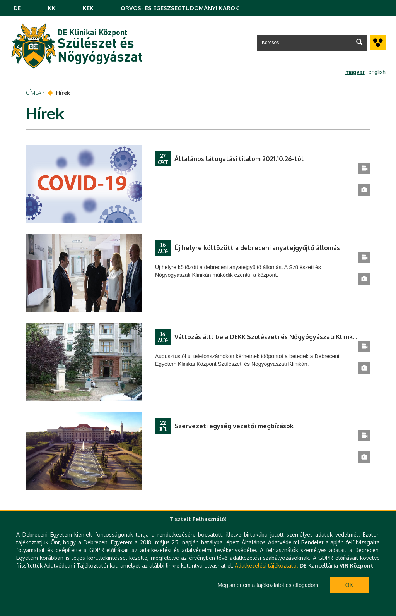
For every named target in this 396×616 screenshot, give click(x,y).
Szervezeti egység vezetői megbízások (234, 426)
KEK (88, 8)
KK (52, 8)
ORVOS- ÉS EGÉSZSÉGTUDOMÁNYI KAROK (180, 8)
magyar (355, 72)
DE (17, 8)
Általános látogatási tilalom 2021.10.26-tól (239, 159)
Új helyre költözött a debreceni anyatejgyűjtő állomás (257, 248)
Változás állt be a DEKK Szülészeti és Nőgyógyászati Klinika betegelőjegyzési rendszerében (266, 337)
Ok (349, 585)
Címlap (35, 92)
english (377, 72)
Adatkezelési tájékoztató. (266, 565)
